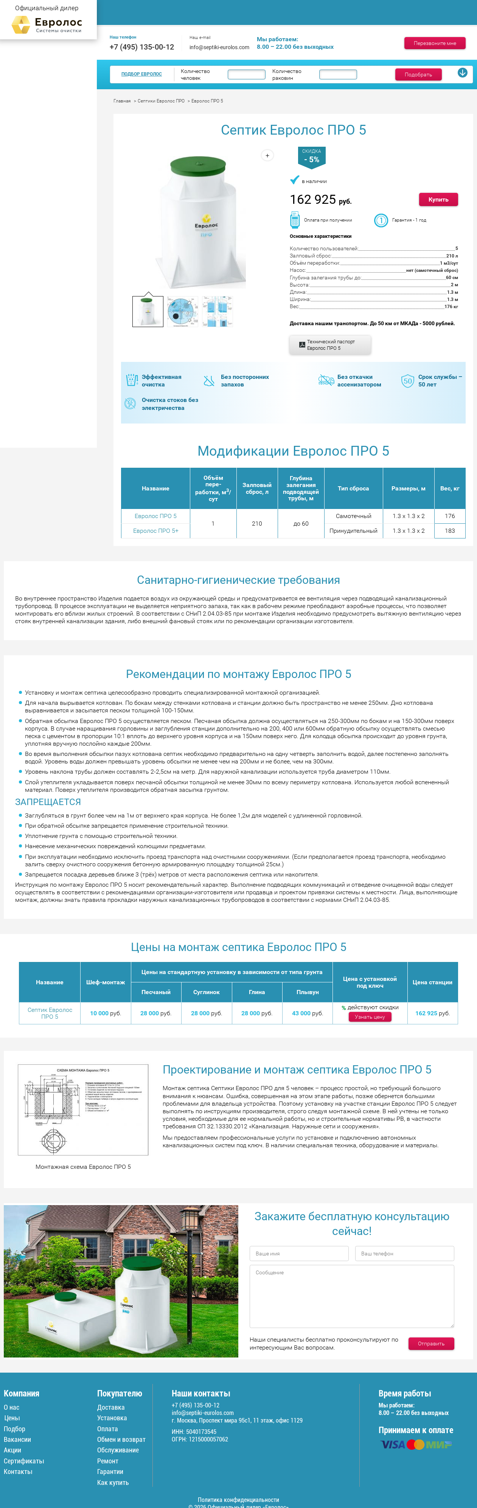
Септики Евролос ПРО (161, 101)
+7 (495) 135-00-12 (142, 46)
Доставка (369, 8)
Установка (112, 1418)
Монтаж (220, 8)
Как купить (113, 1482)
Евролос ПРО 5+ (156, 530)
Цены (263, 8)
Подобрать (418, 74)
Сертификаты (24, 1461)
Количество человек (195, 74)
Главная (122, 8)
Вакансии (17, 1439)
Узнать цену (370, 1017)
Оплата (107, 1428)
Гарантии (110, 1471)
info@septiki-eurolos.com (219, 47)
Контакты (125, 16)
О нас (11, 1407)
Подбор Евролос (141, 74)
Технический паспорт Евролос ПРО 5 (331, 344)
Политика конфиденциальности (238, 1500)
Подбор (14, 1428)
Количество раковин (286, 74)
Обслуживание (314, 8)
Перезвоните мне (435, 43)
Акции (12, 1450)
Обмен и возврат (121, 1439)
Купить (439, 199)
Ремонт (415, 8)
